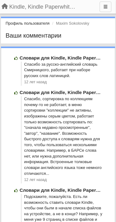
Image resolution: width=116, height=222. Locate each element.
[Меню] (105, 7)
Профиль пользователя (27, 23)
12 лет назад (35, 82)
